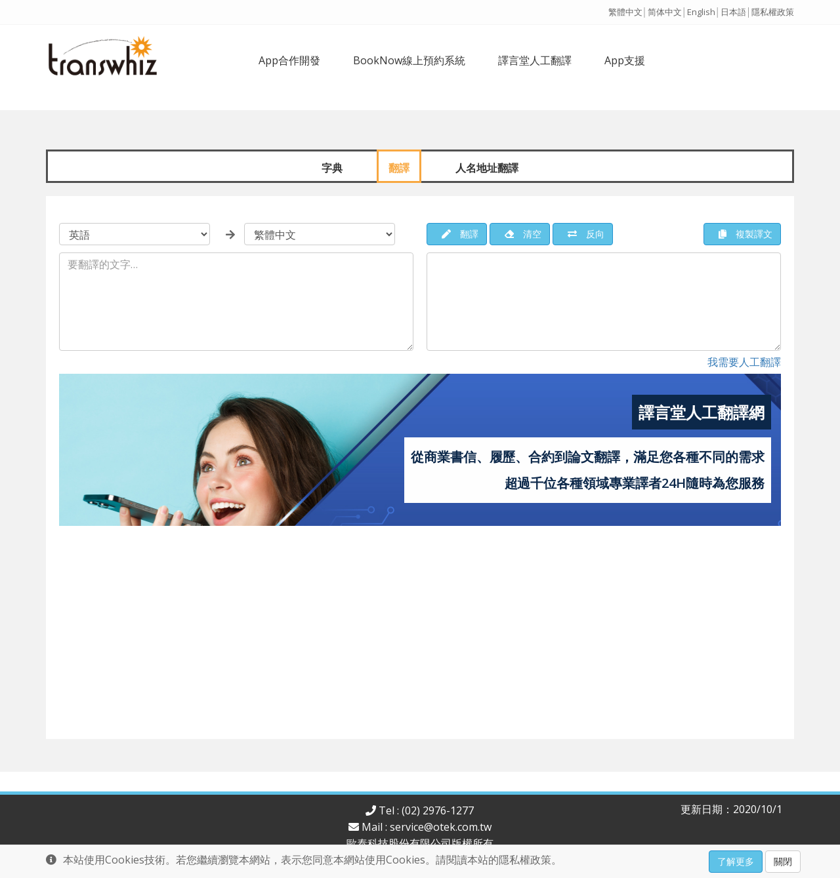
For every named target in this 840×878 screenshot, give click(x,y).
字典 (332, 167)
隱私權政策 (772, 12)
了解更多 (735, 861)
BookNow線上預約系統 (409, 60)
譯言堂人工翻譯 (535, 60)
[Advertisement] (420, 637)
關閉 (783, 861)
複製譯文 (745, 234)
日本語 (733, 12)
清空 (523, 234)
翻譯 (399, 167)
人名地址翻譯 (486, 167)
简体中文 (665, 12)
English (701, 12)
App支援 (624, 60)
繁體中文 (625, 12)
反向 (586, 234)
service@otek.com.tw (441, 827)
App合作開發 (289, 60)
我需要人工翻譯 (744, 362)
